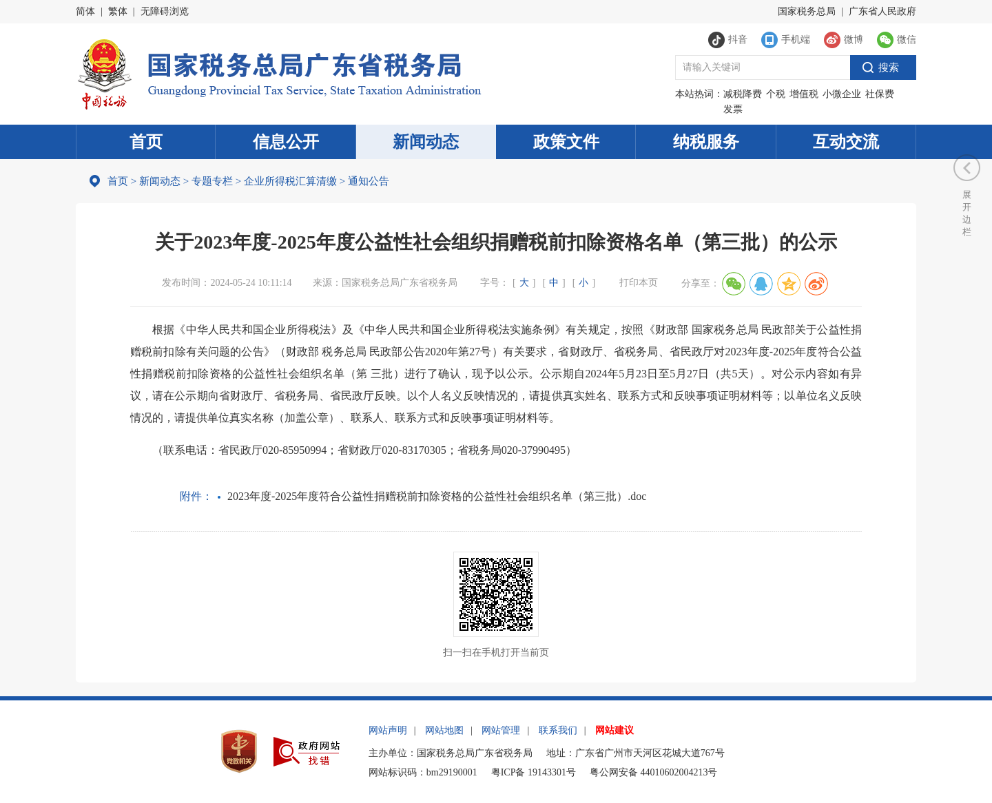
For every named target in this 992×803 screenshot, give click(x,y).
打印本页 (638, 283)
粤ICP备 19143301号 (533, 772)
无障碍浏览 (165, 11)
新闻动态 (426, 142)
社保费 (879, 94)
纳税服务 (706, 142)
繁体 (117, 11)
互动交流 (846, 142)
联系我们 (558, 730)
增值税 (803, 94)
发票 (733, 109)
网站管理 (501, 730)
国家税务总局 (807, 11)
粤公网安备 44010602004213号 (654, 772)
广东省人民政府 (882, 11)
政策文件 (566, 142)
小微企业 (842, 94)
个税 (775, 94)
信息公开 (286, 142)
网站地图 (444, 730)
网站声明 (388, 730)
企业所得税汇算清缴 (290, 181)
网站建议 (614, 730)
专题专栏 (212, 181)
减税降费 (742, 94)
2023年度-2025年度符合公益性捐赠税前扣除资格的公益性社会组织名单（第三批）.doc (436, 496)
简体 (85, 11)
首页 (146, 142)
